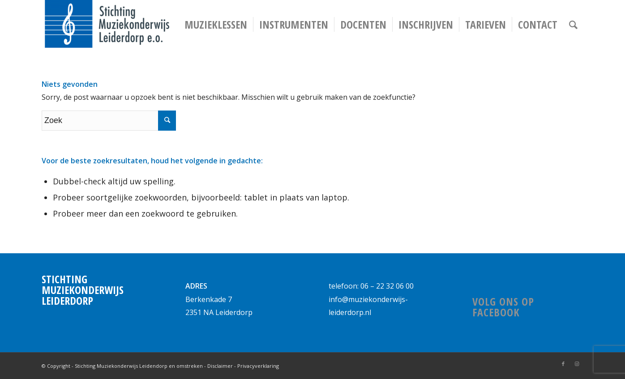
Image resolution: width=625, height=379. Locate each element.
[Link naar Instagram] (576, 363)
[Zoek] (573, 24)
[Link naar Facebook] (563, 363)
